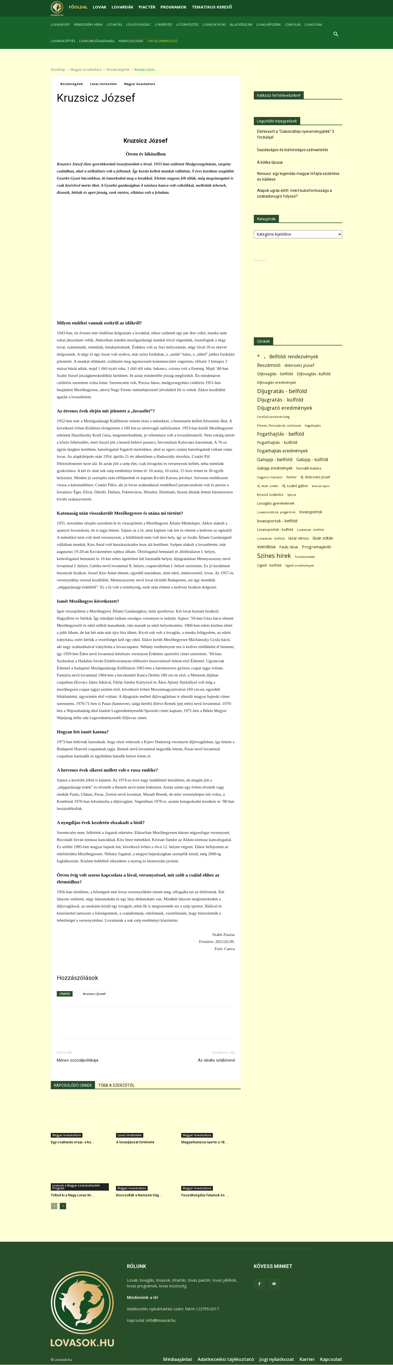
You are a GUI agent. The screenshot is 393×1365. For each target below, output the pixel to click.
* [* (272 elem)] (258, 357)
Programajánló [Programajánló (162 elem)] (316, 547)
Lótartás (114, 24)
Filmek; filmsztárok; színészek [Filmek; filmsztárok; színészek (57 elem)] (279, 426)
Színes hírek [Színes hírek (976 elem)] (274, 556)
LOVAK (99, 7)
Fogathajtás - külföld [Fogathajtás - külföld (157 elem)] (277, 442)
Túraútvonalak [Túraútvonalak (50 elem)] (305, 557)
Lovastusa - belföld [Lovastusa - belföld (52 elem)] (310, 530)
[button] (335, 34)
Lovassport (60, 24)
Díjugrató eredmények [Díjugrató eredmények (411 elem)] (284, 408)
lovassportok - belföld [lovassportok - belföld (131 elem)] (277, 521)
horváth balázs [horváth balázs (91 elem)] (308, 468)
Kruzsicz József (94, 994)
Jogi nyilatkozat (276, 1359)
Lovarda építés (63, 41)
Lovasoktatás (214, 24)
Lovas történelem (103, 84)
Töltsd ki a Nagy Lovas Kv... (72, 1195)
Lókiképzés (163, 24)
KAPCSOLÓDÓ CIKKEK (73, 1085)
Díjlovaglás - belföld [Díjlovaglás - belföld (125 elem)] (275, 374)
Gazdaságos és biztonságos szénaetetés (292, 150)
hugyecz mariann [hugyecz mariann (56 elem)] (269, 477)
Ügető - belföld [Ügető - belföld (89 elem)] (269, 565)
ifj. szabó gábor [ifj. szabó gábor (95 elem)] (295, 486)
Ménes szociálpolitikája (77, 1060)
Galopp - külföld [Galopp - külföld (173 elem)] (312, 460)
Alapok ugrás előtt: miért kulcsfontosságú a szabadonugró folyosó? (294, 194)
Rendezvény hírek (88, 24)
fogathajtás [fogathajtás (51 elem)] (313, 426)
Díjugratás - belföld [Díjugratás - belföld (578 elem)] (282, 391)
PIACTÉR (147, 7)
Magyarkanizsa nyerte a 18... (204, 1142)
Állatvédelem (241, 24)
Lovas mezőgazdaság (97, 41)
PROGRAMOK (173, 7)
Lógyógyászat (138, 24)
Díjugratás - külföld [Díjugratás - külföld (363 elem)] (280, 400)
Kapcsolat (331, 1359)
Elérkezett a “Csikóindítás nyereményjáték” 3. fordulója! (296, 135)
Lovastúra (313, 24)
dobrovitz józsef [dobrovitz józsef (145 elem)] (299, 365)
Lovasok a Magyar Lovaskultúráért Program (76, 1187)
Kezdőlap (58, 70)
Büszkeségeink (118, 70)
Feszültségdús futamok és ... (205, 1195)
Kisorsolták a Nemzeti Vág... (139, 1195)
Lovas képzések (268, 24)
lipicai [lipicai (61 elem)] (291, 495)
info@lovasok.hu (160, 1320)
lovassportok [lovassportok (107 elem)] (310, 512)
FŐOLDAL (78, 7)
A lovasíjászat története (135, 1142)
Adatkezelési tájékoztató (226, 1359)
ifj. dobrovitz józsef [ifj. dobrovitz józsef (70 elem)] (315, 477)
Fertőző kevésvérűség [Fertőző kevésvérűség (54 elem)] (273, 417)
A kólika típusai (270, 162)
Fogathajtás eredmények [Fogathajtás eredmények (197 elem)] (282, 451)
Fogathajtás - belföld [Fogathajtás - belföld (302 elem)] (280, 434)
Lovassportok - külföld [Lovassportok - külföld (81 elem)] (275, 530)
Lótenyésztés (187, 24)
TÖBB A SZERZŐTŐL (116, 1085)
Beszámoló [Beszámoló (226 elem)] (269, 365)
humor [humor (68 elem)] (291, 477)
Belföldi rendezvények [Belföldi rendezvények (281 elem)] (293, 357)
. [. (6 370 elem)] (265, 356)
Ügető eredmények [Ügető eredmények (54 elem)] (299, 566)
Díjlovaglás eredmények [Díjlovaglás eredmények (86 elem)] (276, 382)
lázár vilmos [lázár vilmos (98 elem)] (298, 538)
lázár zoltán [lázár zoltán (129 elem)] (323, 538)
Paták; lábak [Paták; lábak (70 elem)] (288, 547)
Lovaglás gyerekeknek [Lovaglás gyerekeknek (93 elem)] (275, 503)
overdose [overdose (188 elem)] (266, 547)
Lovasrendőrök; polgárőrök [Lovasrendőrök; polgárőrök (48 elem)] (276, 512)
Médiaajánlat (177, 1359)
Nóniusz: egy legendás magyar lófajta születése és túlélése (298, 177)
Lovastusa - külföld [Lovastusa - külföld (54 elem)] (271, 539)
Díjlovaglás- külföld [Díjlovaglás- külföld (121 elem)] (314, 374)
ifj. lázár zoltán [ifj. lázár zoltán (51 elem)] (267, 486)
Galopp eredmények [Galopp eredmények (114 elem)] (275, 468)
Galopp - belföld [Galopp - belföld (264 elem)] (275, 459)
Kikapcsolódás (131, 41)
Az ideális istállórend (216, 1060)
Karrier (307, 1359)
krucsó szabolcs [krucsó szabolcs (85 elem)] (270, 494)
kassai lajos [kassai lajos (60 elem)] (321, 486)
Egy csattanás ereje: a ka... (72, 1142)
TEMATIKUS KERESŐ (212, 7)
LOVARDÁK (122, 7)
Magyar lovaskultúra (86, 70)
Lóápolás (292, 24)
